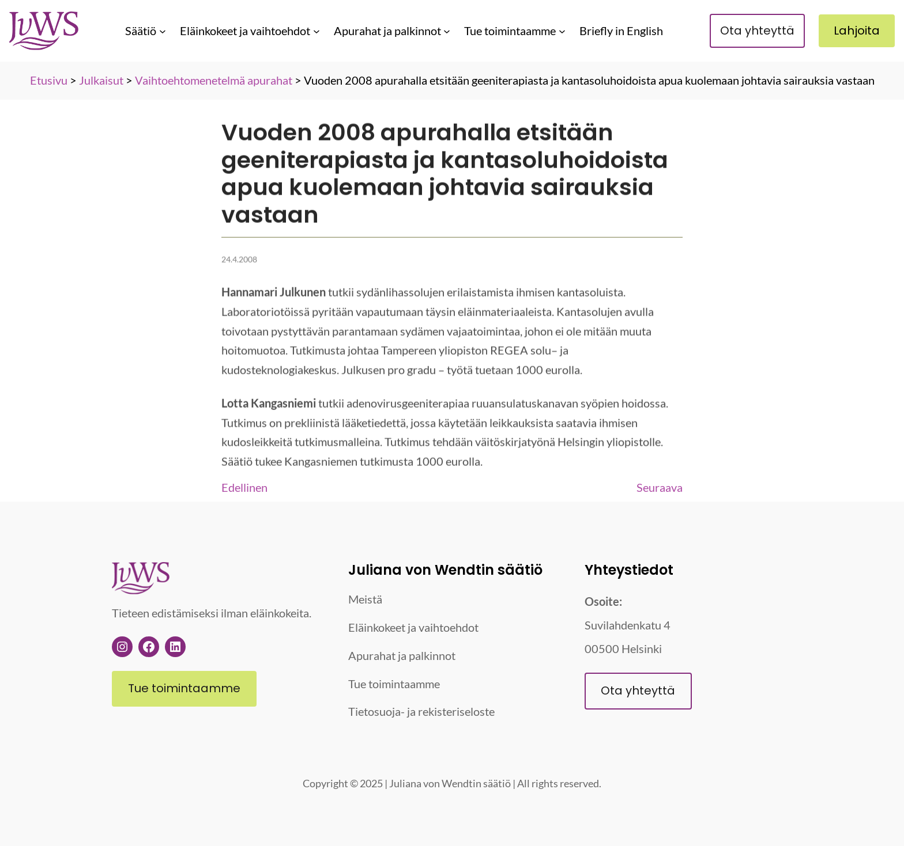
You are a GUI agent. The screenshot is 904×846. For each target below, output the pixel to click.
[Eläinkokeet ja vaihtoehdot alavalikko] (316, 30)
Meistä (365, 599)
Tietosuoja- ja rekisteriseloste (421, 711)
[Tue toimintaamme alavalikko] (562, 30)
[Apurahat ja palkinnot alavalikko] (446, 30)
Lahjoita (857, 30)
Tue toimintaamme (510, 30)
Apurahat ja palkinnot (387, 30)
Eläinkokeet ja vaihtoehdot (245, 30)
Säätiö (140, 30)
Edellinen (244, 487)
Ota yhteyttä (757, 30)
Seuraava (659, 487)
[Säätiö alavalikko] (162, 30)
